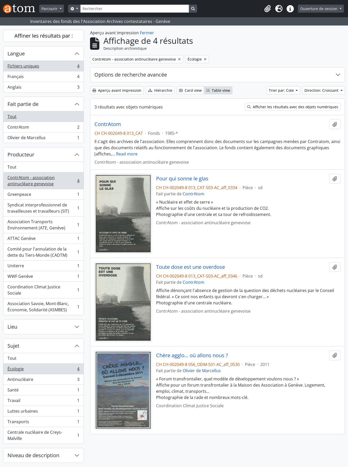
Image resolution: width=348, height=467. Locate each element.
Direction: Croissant (321, 90)
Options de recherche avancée (130, 74)
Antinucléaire (43, 380)
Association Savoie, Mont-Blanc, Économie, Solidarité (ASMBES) (43, 307)
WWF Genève (43, 277)
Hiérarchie (160, 90)
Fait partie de (22, 104)
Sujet (13, 345)
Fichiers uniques (43, 67)
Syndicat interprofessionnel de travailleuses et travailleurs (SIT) (43, 208)
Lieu (12, 326)
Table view (218, 90)
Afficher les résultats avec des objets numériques (292, 106)
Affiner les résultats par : (43, 35)
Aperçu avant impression (116, 90)
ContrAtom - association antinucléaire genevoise (43, 181)
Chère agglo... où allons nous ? (192, 355)
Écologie (43, 370)
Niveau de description (33, 455)
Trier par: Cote (282, 90)
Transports (43, 423)
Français (43, 77)
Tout (12, 116)
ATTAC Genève (43, 239)
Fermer (147, 33)
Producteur (20, 154)
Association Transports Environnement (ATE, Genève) (43, 225)
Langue (16, 53)
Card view (190, 90)
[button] (267, 8)
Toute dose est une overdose (190, 267)
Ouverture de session (319, 8)
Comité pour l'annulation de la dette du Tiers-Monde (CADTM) (43, 252)
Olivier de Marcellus (43, 139)
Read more (126, 154)
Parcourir (50, 8)
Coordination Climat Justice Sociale (43, 290)
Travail (43, 401)
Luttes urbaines (43, 412)
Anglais (43, 88)
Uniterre (43, 267)
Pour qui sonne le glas (182, 179)
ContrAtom (43, 128)
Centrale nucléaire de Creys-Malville (43, 435)
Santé (43, 391)
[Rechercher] (134, 9)
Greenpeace (43, 195)
